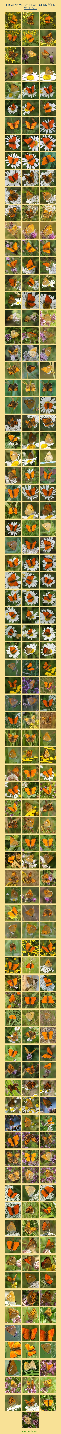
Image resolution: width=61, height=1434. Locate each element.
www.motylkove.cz (30, 1431)
